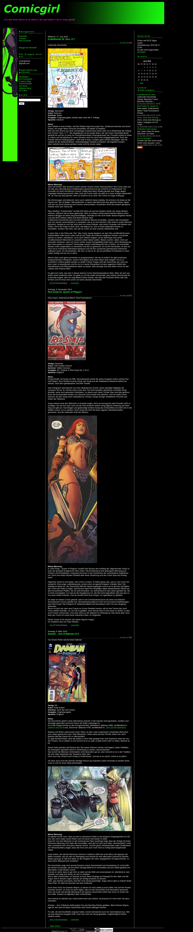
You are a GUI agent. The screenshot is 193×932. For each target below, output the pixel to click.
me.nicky (123, 43)
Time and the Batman (115, 727)
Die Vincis (23, 86)
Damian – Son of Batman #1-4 (63, 633)
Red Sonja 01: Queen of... (148, 106)
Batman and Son (55, 727)
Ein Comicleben (25, 79)
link (51, 283)
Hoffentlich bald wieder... (147, 129)
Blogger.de (63, 931)
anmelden (141, 52)
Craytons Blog (25, 81)
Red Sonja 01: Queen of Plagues (65, 292)
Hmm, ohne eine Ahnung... (148, 117)
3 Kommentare (60, 920)
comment (75, 283)
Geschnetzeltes (25, 83)
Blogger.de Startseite (28, 47)
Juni (141, 83)
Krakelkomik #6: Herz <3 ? (61, 39)
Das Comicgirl (25, 41)
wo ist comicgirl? (144, 138)
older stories (55, 926)
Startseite (23, 36)
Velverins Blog (25, 88)
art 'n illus (23, 90)
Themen (22, 38)
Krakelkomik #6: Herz (146, 94)
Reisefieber (24, 77)
